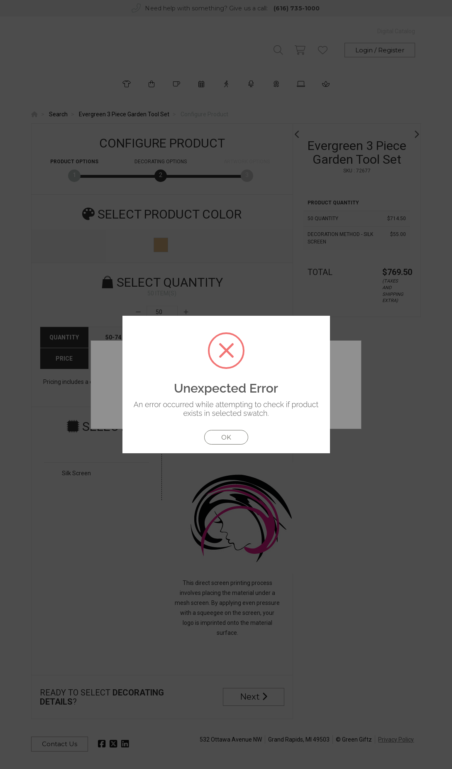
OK (226, 437)
